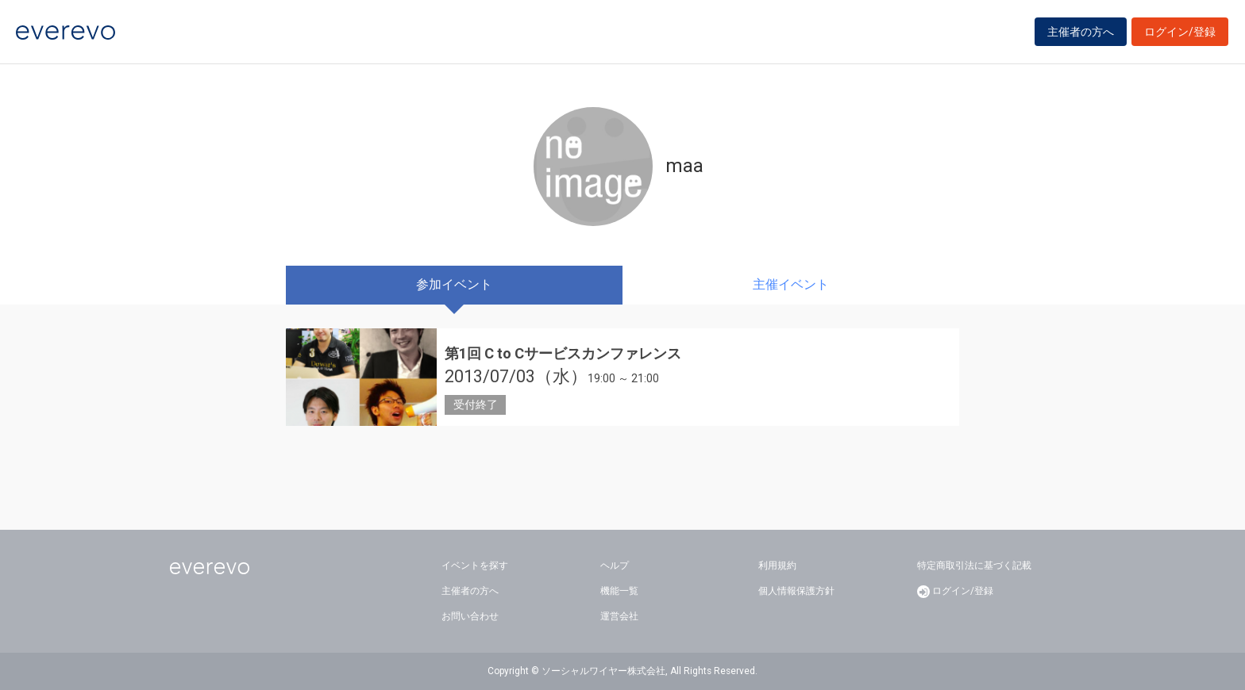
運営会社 (619, 616)
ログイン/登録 (1180, 33)
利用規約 (777, 565)
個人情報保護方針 (796, 590)
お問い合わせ (470, 616)
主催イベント (791, 284)
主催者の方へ (1080, 33)
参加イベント (454, 284)
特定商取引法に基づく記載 (974, 565)
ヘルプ (614, 565)
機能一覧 (619, 590)
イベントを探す (474, 565)
